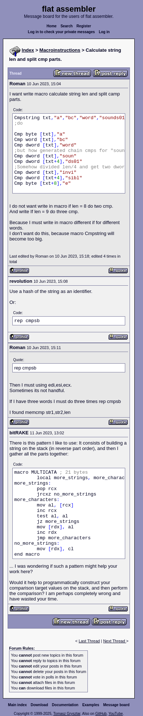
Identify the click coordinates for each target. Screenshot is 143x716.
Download (39, 705)
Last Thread (89, 641)
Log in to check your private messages (61, 32)
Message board (116, 705)
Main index (17, 705)
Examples (90, 705)
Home (51, 26)
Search (67, 26)
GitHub (100, 714)
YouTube (116, 714)
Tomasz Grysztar (66, 714)
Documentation (65, 705)
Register (84, 26)
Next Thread (114, 641)
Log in (104, 32)
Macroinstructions (60, 50)
